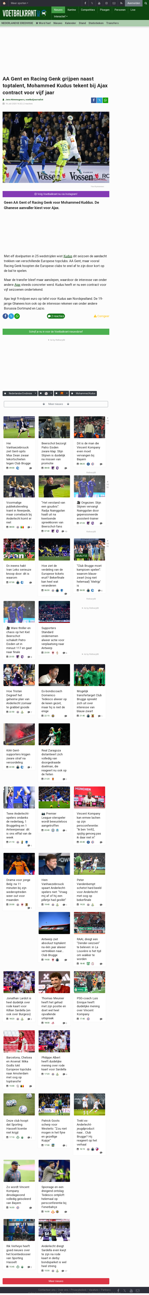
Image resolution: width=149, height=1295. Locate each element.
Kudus (67, 256)
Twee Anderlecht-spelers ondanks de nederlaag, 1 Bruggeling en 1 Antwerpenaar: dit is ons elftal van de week (18, 825)
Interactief (60, 16)
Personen (120, 9)
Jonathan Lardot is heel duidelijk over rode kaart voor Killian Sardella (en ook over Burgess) (18, 1006)
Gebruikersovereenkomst (42, 1284)
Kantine (72, 9)
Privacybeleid (78, 1281)
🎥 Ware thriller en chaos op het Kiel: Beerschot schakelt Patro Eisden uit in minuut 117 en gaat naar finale (19, 640)
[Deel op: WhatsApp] (105, 100)
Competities (88, 9)
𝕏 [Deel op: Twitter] (99, 100)
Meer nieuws (56, 404)
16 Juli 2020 (11, 103)
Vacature (93, 1281)
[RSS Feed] (118, 1288)
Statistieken (96, 23)
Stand (82, 23)
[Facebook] (118, 1282)
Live (133, 9)
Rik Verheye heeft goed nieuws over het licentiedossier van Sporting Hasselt (18, 1254)
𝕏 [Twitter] (124, 1282)
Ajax (17, 285)
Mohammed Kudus (85, 393)
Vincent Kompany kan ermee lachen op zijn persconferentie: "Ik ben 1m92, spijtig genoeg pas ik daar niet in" (89, 825)
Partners (106, 1281)
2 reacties (28, 103)
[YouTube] (131, 1282)
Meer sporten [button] (18, 3)
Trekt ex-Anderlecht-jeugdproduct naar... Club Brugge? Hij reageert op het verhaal (87, 1132)
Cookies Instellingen (72, 1284)
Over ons (63, 1281)
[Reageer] (30, 656)
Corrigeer (101, 316)
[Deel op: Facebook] (94, 100)
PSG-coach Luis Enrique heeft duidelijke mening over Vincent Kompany (88, 1006)
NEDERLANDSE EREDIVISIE (17, 23)
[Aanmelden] (5, 393)
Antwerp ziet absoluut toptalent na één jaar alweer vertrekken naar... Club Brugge (53, 947)
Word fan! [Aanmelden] (43, 23)
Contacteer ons (47, 1281)
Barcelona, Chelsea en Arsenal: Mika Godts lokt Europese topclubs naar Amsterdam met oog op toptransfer (19, 1069)
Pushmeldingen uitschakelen (104, 1284)
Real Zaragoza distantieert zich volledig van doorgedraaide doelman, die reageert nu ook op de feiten (54, 762)
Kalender (70, 23)
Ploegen (104, 9)
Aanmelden (133, 3)
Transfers (112, 23)
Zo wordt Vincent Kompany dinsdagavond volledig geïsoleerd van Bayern (18, 1195)
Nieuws (58, 9)
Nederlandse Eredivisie (20, 393)
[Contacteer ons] (137, 1282)
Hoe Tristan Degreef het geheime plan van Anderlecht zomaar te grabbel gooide (18, 699)
